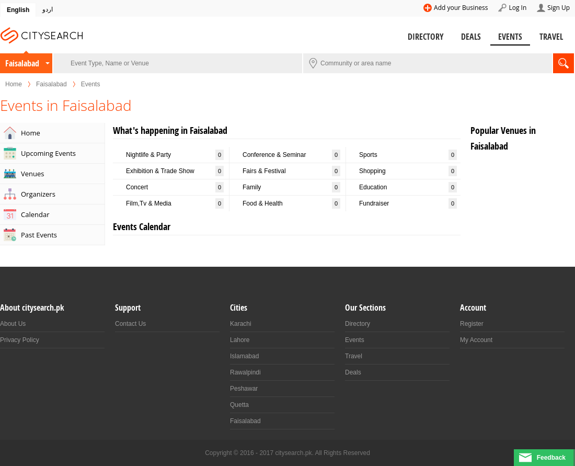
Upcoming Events (48, 153)
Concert (175, 187)
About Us (13, 323)
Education (408, 187)
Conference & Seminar (291, 155)
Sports (408, 155)
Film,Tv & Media (175, 203)
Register (472, 323)
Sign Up (558, 7)
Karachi (240, 323)
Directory (426, 36)
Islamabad (244, 356)
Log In (517, 7)
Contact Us (130, 323)
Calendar (35, 214)
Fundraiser (408, 203)
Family (291, 187)
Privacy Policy (19, 340)
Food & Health (291, 203)
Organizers (38, 194)
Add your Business (461, 7)
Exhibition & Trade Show (175, 171)
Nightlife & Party (175, 155)
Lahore (239, 340)
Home (13, 84)
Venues (32, 173)
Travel (551, 36)
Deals (471, 36)
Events (510, 36)
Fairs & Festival (291, 171)
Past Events (39, 235)
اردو (47, 9)
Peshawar (244, 388)
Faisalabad (22, 63)
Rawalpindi (245, 372)
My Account (476, 340)
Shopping (408, 171)
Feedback (551, 457)
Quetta (239, 404)
